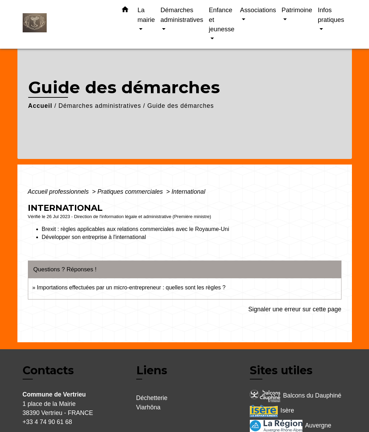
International (188, 191)
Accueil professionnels (59, 191)
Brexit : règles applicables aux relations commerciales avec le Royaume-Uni (136, 229)
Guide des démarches (180, 105)
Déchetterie (152, 397)
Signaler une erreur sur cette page (294, 309)
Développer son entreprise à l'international (94, 237)
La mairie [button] (146, 14)
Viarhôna (148, 407)
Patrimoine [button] (297, 10)
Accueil (40, 105)
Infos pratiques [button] (331, 14)
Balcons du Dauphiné (295, 396)
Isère (272, 411)
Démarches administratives (100, 105)
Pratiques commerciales (131, 191)
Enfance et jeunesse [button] (222, 19)
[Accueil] (66, 24)
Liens (151, 370)
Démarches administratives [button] (182, 14)
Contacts (48, 370)
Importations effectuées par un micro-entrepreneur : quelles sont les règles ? (131, 287)
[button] (125, 10)
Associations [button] (258, 10)
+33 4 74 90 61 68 (47, 421)
